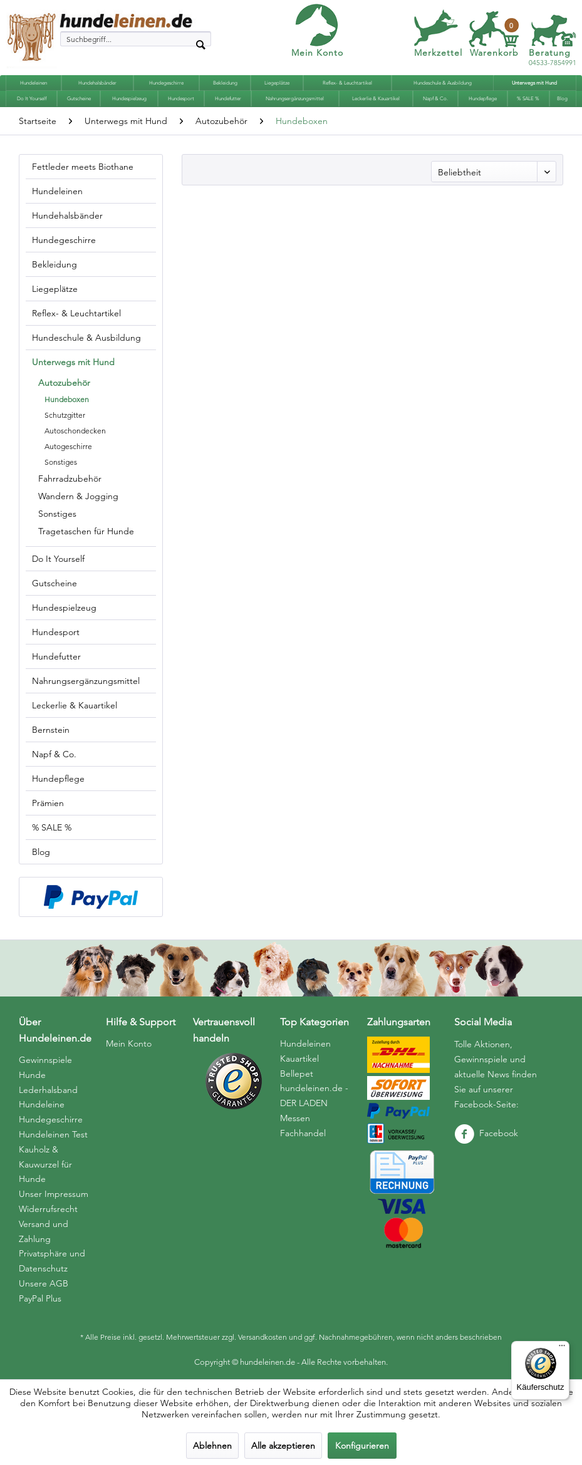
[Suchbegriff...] (136, 38)
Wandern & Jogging (78, 496)
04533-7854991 (552, 58)
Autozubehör (64, 382)
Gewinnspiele (45, 1059)
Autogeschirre (68, 446)
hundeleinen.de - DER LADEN (314, 1095)
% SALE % (51, 827)
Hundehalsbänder (67, 215)
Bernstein (51, 729)
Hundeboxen (66, 399)
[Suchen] (200, 43)
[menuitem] (136, 38)
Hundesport (56, 632)
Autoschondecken (75, 430)
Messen (295, 1118)
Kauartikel (299, 1058)
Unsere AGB (43, 1283)
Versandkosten (262, 1337)
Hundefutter (56, 656)
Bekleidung (54, 264)
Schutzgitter (64, 415)
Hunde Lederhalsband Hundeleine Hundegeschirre (51, 1097)
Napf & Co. (54, 754)
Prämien (48, 803)
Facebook (486, 1133)
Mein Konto (317, 52)
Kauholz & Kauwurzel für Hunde (45, 1164)
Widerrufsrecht (48, 1208)
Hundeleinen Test (53, 1134)
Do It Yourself (58, 558)
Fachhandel (303, 1133)
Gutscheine (54, 583)
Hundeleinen (57, 191)
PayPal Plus (40, 1298)
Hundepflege (58, 778)
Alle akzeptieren (283, 1445)
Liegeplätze (55, 288)
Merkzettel (438, 52)
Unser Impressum (53, 1193)
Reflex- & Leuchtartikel (76, 313)
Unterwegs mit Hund (73, 362)
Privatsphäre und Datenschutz (52, 1261)
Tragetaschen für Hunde (86, 531)
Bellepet (296, 1073)
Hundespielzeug (64, 607)
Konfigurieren (362, 1445)
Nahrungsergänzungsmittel (86, 680)
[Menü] (561, 1348)
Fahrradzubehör (69, 478)
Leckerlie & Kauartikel (74, 705)
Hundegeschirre (64, 240)
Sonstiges (60, 462)
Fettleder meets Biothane (82, 166)
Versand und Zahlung (43, 1231)
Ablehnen (212, 1445)
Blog (41, 851)
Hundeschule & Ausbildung (86, 337)
